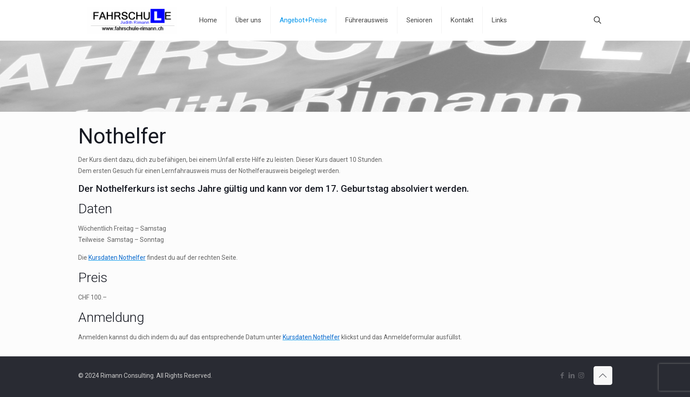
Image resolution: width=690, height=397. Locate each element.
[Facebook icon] (562, 376)
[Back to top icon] (603, 375)
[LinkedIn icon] (572, 376)
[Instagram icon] (581, 376)
